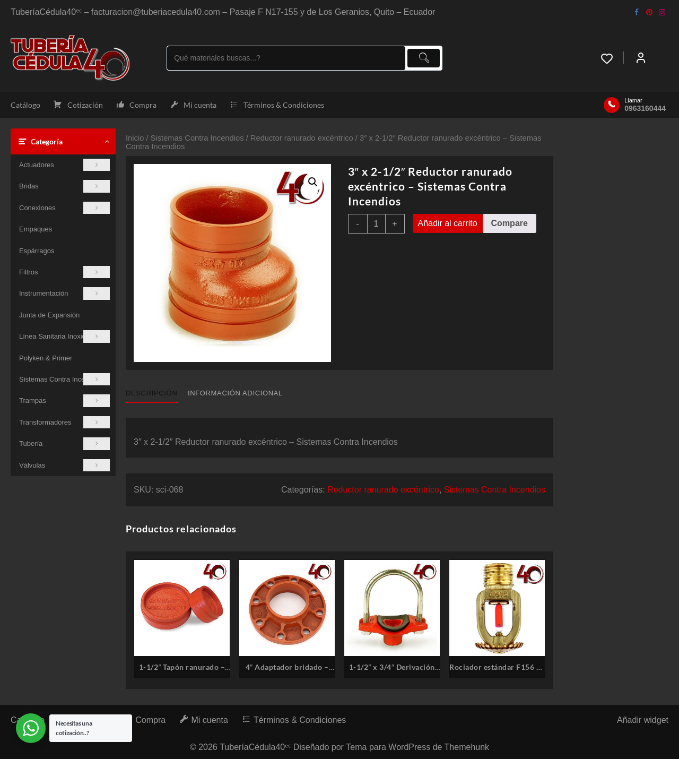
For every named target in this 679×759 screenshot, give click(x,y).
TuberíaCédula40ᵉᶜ (255, 747)
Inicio (135, 138)
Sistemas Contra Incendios (64, 379)
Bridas (64, 186)
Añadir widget (642, 719)
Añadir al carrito (447, 223)
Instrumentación (64, 293)
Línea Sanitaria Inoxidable (64, 336)
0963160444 (645, 108)
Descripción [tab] (151, 393)
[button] (313, 182)
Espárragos (36, 251)
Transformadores (64, 422)
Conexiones (64, 208)
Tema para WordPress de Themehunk (417, 747)
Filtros (64, 272)
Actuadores (64, 165)
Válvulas (64, 465)
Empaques (35, 229)
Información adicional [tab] (235, 393)
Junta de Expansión (49, 315)
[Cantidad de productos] (376, 223)
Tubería (64, 443)
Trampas (64, 400)
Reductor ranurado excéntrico (301, 138)
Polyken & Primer (45, 358)
